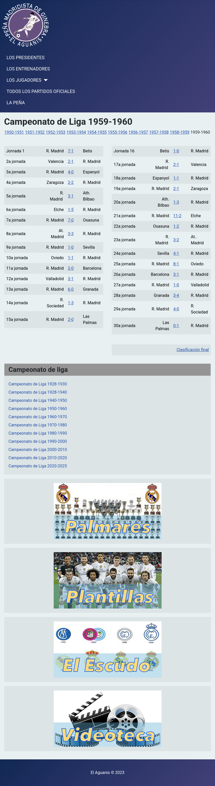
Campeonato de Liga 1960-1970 (37, 416)
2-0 (70, 268)
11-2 (177, 215)
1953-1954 (76, 132)
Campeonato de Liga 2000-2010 (37, 449)
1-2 (176, 226)
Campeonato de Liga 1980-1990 (37, 433)
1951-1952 (35, 132)
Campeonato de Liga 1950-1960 (37, 408)
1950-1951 (14, 132)
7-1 (70, 151)
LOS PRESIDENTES (26, 57)
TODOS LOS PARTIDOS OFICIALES (41, 91)
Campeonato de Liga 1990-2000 (37, 441)
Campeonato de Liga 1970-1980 (37, 425)
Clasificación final (192, 349)
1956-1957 (138, 132)
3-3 (70, 233)
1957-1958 (159, 132)
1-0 (70, 247)
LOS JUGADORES (24, 80)
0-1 (176, 325)
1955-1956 (117, 132)
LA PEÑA (16, 102)
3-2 (176, 239)
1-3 (70, 302)
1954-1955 (97, 132)
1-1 (70, 257)
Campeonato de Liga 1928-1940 (37, 392)
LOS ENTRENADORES (28, 68)
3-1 (70, 196)
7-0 (70, 220)
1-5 (70, 209)
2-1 (70, 161)
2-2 (70, 182)
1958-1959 (179, 132)
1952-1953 (55, 132)
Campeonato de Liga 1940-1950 (37, 400)
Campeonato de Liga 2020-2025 (37, 466)
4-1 (176, 253)
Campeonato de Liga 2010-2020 (37, 457)
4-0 (70, 172)
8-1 (176, 263)
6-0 (70, 289)
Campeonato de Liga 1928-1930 (37, 384)
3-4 (176, 295)
